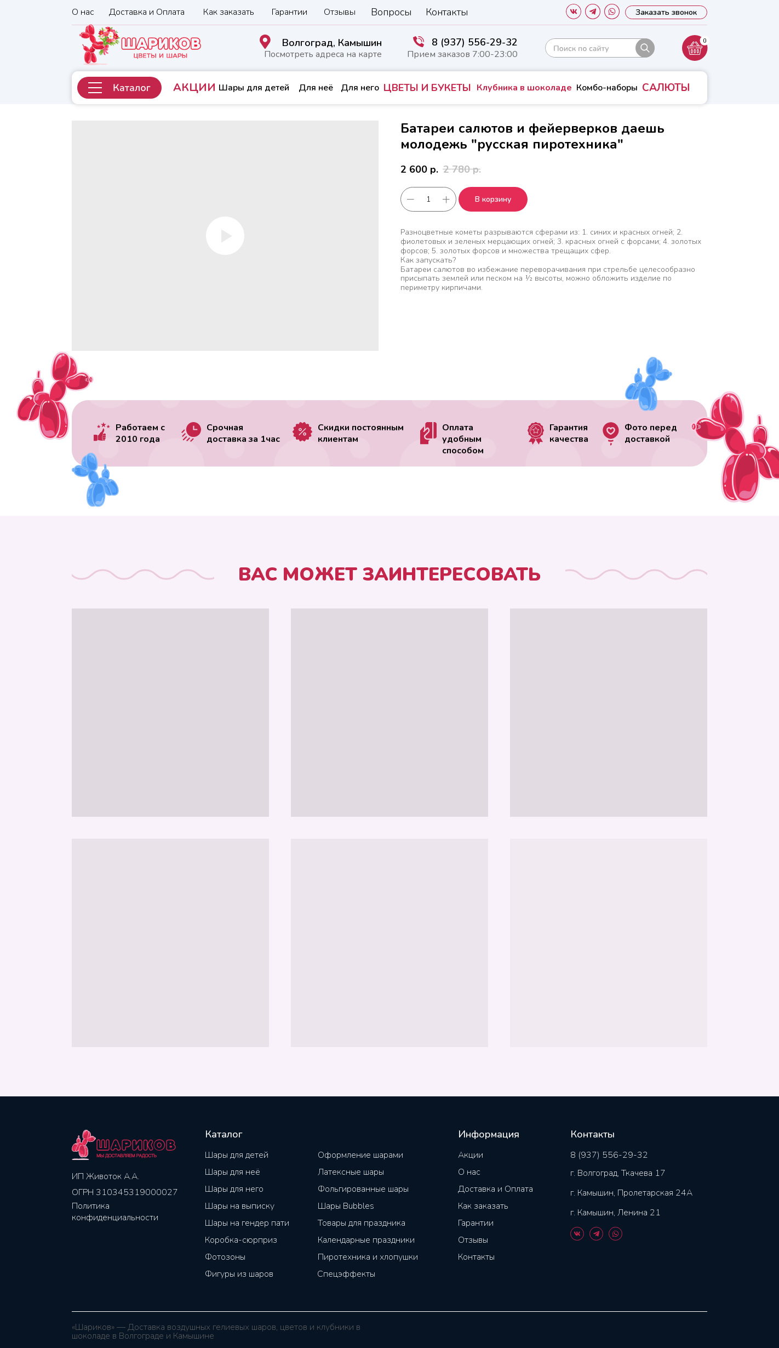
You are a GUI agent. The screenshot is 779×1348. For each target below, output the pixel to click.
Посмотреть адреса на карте (323, 54)
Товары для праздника (361, 1223)
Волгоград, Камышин (332, 42)
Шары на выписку (239, 1206)
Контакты (447, 12)
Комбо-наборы (607, 88)
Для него (360, 88)
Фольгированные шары (363, 1189)
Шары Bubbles (346, 1206)
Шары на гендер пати (247, 1223)
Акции (470, 1155)
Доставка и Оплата (147, 12)
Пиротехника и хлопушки (368, 1257)
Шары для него (234, 1189)
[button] (119, 88)
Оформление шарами (360, 1155)
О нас (83, 12)
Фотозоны (225, 1257)
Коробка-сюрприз (241, 1240)
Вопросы (391, 12)
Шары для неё (232, 1172)
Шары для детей (254, 88)
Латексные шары (351, 1172)
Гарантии (289, 12)
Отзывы (340, 12)
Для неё (316, 88)
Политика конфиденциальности (115, 1212)
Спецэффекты (346, 1274)
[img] (600, 48)
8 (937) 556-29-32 (475, 42)
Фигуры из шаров (239, 1274)
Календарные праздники (366, 1240)
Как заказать (228, 12)
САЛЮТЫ (666, 88)
